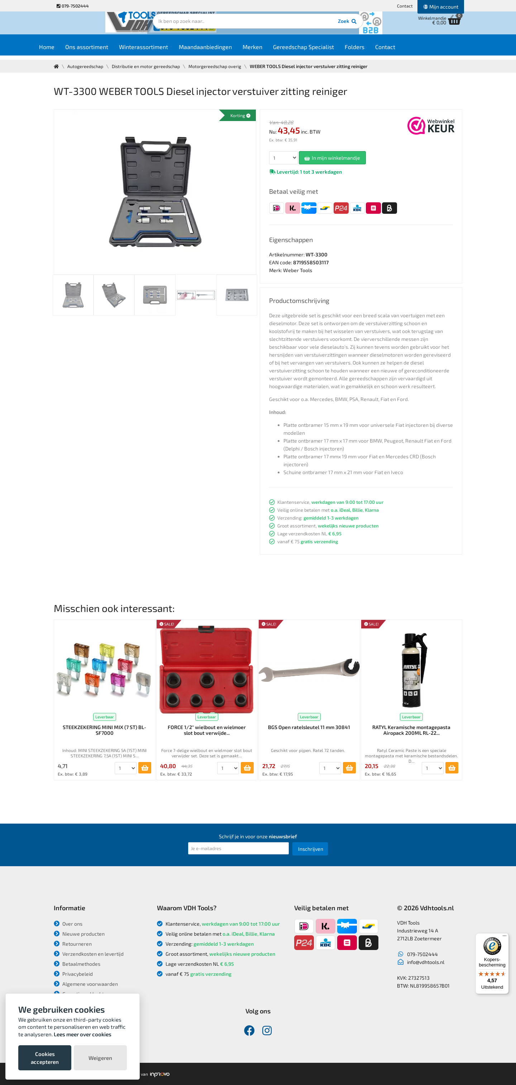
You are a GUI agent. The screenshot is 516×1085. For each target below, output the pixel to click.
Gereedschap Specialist (323, 50)
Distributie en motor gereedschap (148, 66)
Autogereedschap (86, 66)
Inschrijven (310, 849)
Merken (272, 50)
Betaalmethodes (77, 964)
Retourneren (73, 944)
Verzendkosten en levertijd (89, 954)
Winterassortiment (163, 50)
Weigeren (100, 1058)
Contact (405, 5)
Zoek (307, 26)
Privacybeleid (73, 974)
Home (67, 50)
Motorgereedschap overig (219, 66)
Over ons (68, 924)
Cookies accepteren (45, 1058)
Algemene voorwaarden (86, 984)
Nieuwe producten (79, 934)
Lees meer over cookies (82, 1034)
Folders (374, 50)
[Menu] (504, 937)
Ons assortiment (106, 50)
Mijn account (440, 7)
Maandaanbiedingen (225, 50)
